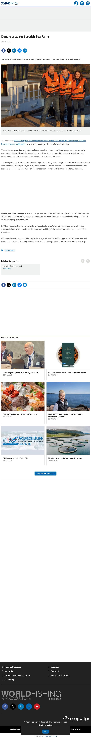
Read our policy (45, 725)
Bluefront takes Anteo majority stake (65, 458)
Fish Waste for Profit (60, 675)
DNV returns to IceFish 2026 (15, 458)
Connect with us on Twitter (13, 706)
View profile (6, 268)
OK (45, 731)
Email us (29, 706)
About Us (8, 671)
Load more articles (45, 473)
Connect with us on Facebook (5, 706)
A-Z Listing (9, 679)
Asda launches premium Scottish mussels (67, 372)
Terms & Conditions (19, 729)
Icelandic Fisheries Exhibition (17, 675)
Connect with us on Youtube (37, 706)
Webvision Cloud (51, 736)
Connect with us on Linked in (21, 706)
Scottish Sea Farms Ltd (12, 266)
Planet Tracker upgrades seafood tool (20, 414)
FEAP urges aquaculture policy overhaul (20, 372)
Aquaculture (9, 250)
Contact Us (55, 671)
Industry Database (12, 667)
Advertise (55, 667)
